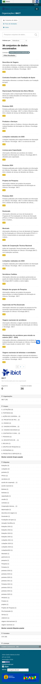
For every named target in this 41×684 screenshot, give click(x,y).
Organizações (8, 13)
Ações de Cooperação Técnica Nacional (17, 245)
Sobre (6, 27)
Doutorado (6, 211)
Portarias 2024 (7, 165)
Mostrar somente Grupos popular (12, 457)
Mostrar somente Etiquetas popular (12, 628)
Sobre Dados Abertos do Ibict (11, 654)
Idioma (4, 669)
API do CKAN (6, 657)
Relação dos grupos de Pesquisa (14, 289)
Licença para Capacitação (12, 150)
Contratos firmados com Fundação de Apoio (18, 77)
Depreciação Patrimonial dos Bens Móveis (18, 91)
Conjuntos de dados (10, 20)
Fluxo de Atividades (10, 24)
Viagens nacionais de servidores (14, 320)
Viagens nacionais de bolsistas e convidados (19, 352)
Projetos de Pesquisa (10, 181)
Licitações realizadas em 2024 (13, 261)
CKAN (5, 667)
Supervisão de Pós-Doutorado (13, 305)
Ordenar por (6, 40)
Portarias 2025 (7, 106)
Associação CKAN (7, 659)
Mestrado (5, 228)
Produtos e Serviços (9, 121)
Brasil (8, 1)
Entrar (36, 4)
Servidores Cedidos (9, 274)
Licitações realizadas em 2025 (13, 137)
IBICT (18, 13)
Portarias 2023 (7, 196)
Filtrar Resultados (9, 55)
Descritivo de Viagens (10, 62)
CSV (4, 72)
